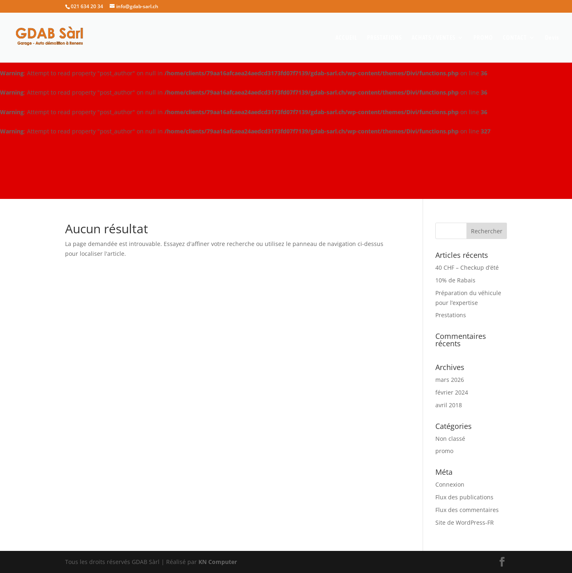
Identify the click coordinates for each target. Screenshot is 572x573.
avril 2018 (448, 405)
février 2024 (451, 392)
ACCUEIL (346, 38)
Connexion (449, 484)
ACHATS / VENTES (433, 38)
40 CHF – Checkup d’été (467, 267)
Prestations (450, 315)
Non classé (450, 438)
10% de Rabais (455, 280)
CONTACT (515, 38)
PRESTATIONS (384, 38)
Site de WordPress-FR (464, 522)
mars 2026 (449, 380)
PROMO (483, 38)
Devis (552, 38)
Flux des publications (464, 497)
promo (444, 451)
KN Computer (217, 562)
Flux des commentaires (467, 510)
